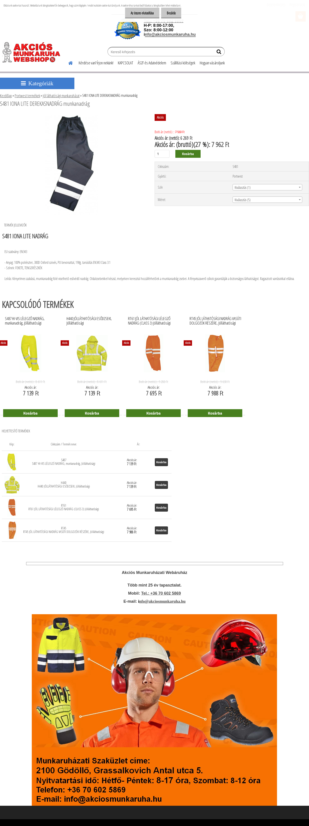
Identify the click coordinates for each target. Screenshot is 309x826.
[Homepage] (68, 62)
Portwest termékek (27, 95)
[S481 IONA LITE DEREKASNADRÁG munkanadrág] (71, 115)
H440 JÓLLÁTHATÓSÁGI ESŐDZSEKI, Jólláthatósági (89, 321)
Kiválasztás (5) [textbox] (243, 199)
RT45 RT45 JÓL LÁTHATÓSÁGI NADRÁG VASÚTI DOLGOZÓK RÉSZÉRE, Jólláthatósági (63, 530)
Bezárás (171, 13)
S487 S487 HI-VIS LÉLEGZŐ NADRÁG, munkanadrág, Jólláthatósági (63, 462)
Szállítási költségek (183, 62)
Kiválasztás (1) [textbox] (243, 187)
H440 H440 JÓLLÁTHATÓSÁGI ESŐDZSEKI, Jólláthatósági (64, 484)
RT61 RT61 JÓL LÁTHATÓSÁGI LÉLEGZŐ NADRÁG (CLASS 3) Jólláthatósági (63, 507)
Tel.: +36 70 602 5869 (161, 593)
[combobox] (267, 187)
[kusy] (162, 154)
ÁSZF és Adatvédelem (152, 62)
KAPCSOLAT (125, 62)
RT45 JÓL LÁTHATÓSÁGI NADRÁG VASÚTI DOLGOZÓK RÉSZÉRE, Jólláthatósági (215, 321)
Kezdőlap (6, 95)
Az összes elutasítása (142, 13)
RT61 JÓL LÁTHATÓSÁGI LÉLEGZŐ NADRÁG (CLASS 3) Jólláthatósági (149, 321)
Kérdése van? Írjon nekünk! (96, 62)
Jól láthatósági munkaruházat (61, 95)
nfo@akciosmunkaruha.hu (162, 601)
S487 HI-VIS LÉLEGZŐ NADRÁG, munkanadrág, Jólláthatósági (25, 321)
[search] (219, 52)
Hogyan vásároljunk (212, 62)
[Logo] (33, 52)
